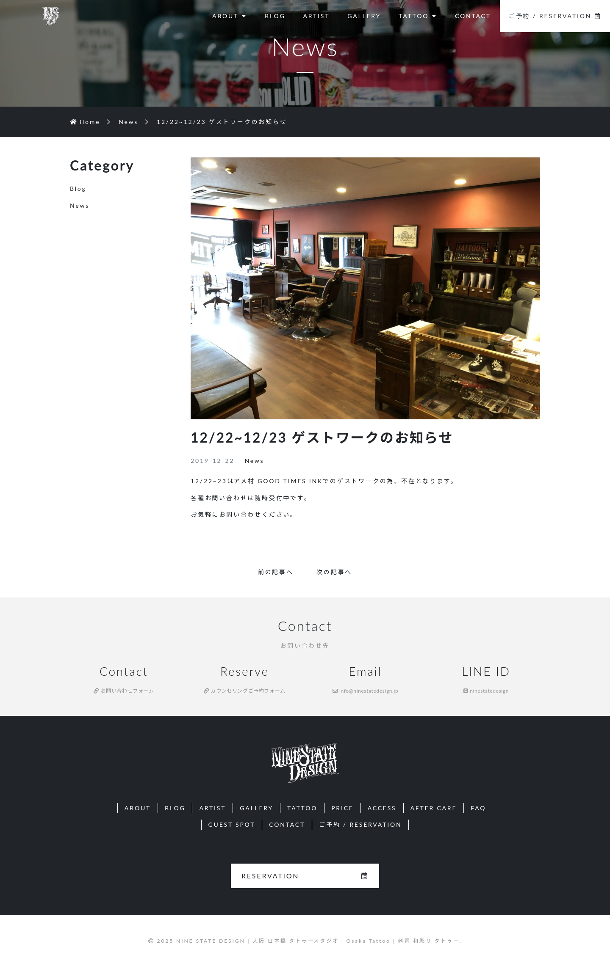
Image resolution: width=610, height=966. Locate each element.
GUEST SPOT (231, 824)
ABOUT (229, 15)
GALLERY (364, 15)
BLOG (275, 15)
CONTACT (473, 15)
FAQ (478, 808)
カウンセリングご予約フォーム (245, 691)
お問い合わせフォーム (124, 691)
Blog (78, 188)
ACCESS (382, 808)
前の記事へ (276, 571)
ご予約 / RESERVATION (555, 15)
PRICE (342, 808)
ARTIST (316, 15)
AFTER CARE (433, 808)
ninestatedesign (486, 691)
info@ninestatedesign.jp (366, 691)
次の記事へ (334, 571)
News (254, 460)
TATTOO (418, 15)
